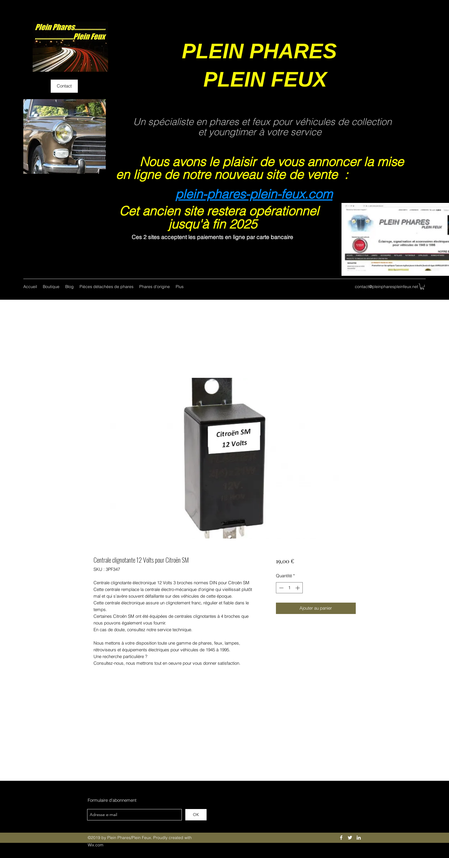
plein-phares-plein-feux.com (253, 194)
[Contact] (64, 86)
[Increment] (298, 587)
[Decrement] (281, 587)
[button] (422, 286)
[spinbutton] (289, 587)
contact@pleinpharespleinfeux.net (386, 286)
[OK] (196, 814)
